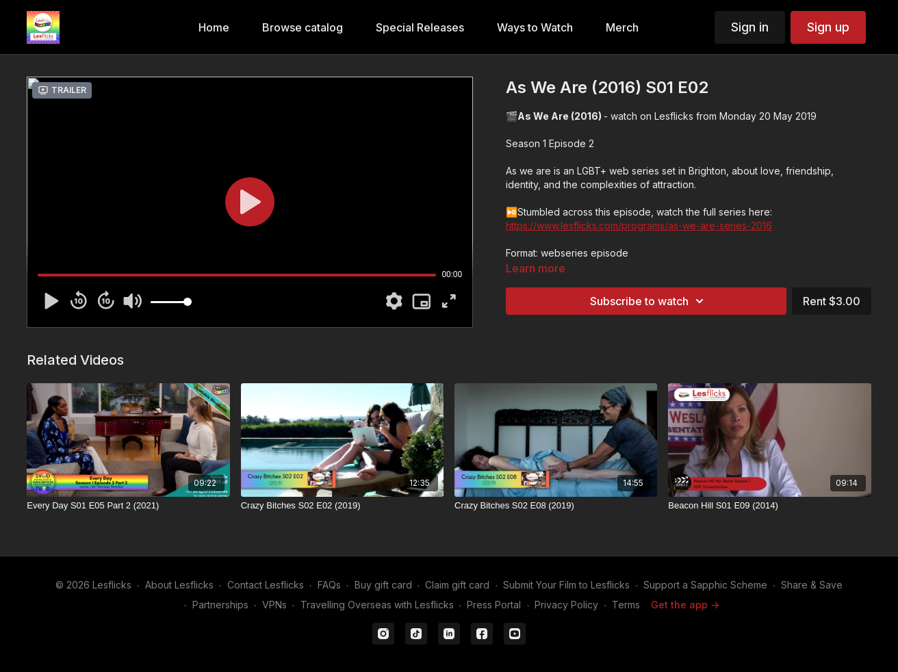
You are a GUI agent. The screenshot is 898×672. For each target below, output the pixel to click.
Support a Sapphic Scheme (705, 585)
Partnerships (220, 604)
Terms (626, 604)
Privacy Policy (566, 604)
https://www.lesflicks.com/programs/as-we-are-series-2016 (639, 225)
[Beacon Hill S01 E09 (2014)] (769, 506)
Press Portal (494, 604)
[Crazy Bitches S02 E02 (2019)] (342, 506)
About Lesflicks (179, 585)
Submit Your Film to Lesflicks (566, 585)
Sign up (828, 27)
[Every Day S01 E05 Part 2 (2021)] (128, 506)
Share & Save (812, 585)
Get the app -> (685, 604)
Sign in (750, 27)
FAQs (329, 585)
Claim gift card (457, 585)
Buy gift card (383, 585)
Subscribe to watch (649, 301)
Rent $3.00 (831, 301)
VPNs (274, 604)
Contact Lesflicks (265, 585)
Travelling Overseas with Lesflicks (377, 604)
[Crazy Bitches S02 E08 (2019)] (555, 506)
